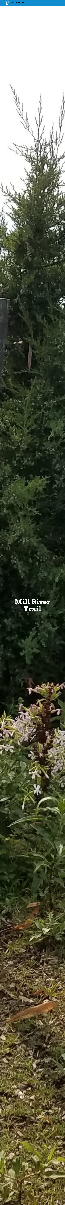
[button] (2, 3)
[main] (32, 605)
